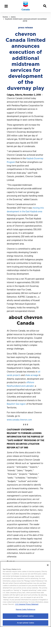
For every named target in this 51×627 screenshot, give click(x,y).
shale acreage (31, 375)
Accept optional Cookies (25, 623)
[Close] (48, 565)
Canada (25, 10)
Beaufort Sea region (16, 404)
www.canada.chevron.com (19, 419)
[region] (25, 594)
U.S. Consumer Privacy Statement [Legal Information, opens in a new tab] (26, 604)
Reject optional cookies (25, 616)
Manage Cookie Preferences (25, 609)
